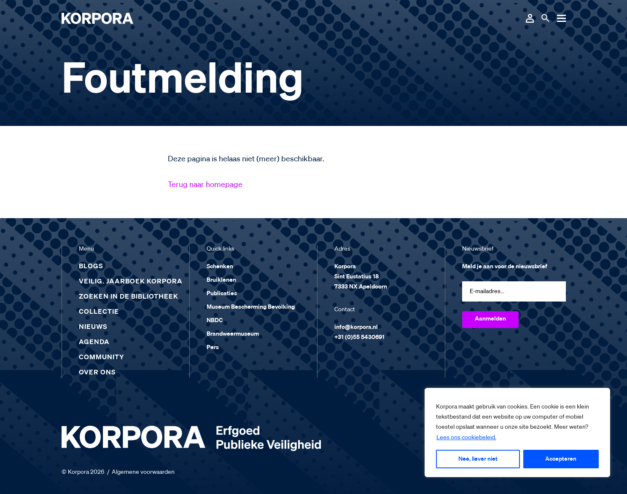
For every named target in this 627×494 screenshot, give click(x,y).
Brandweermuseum (233, 334)
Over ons (97, 372)
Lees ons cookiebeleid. (466, 438)
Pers (213, 347)
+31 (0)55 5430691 (359, 337)
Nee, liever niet (478, 459)
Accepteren (560, 459)
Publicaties (222, 293)
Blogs (91, 266)
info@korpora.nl (356, 327)
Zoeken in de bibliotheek (128, 297)
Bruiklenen (221, 280)
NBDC (215, 320)
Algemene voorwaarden (143, 472)
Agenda (94, 342)
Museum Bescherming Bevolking (251, 307)
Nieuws (93, 327)
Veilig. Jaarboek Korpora (131, 281)
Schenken (220, 267)
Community (101, 357)
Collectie (99, 312)
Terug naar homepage (205, 185)
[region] (517, 432)
